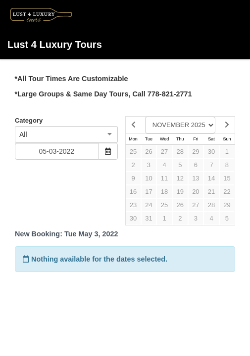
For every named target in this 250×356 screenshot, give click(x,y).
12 (180, 178)
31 (148, 218)
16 (133, 191)
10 (148, 178)
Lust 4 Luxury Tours (54, 27)
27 (164, 151)
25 (133, 151)
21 (211, 191)
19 (180, 191)
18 (164, 191)
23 (133, 205)
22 (226, 191)
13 (195, 178)
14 (211, 178)
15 (226, 178)
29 (195, 151)
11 (164, 178)
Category (29, 120)
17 (148, 191)
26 (148, 151)
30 (211, 151)
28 (180, 151)
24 (148, 205)
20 (195, 191)
